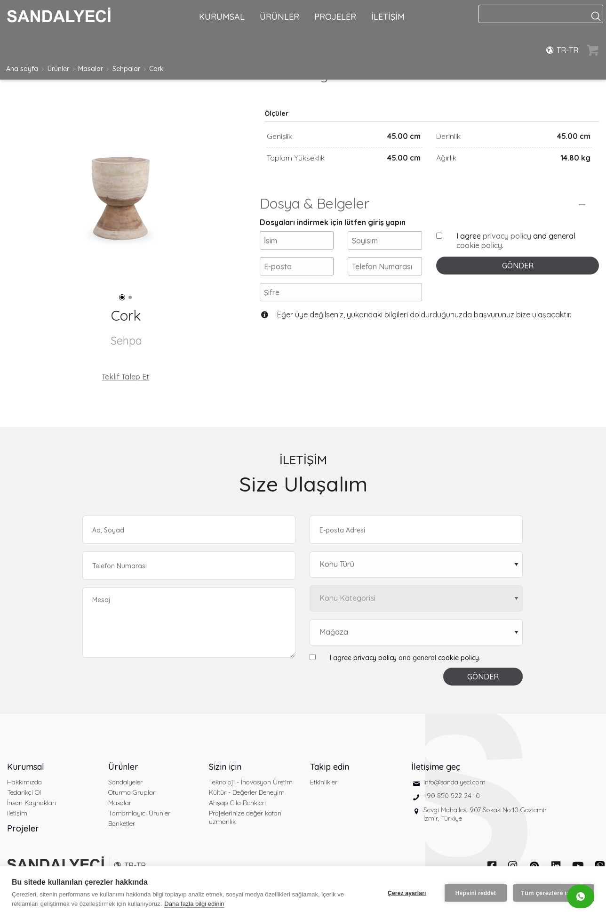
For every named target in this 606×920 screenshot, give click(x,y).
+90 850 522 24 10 (451, 795)
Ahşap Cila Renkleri (237, 803)
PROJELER (335, 16)
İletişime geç (435, 766)
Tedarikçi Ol (24, 792)
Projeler (23, 828)
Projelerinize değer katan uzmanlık (245, 817)
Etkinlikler (323, 782)
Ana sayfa (22, 69)
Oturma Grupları (132, 792)
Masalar (90, 69)
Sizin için (225, 766)
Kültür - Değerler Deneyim (247, 792)
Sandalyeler (125, 782)
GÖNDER (518, 265)
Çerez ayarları (407, 893)
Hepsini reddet (475, 893)
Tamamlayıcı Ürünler (139, 813)
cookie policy (479, 245)
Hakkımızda (24, 782)
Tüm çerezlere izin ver (554, 892)
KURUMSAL (222, 16)
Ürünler (58, 69)
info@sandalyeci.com (454, 782)
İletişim (17, 813)
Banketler (121, 823)
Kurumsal (25, 766)
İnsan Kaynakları (31, 803)
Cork (156, 69)
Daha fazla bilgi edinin (194, 903)
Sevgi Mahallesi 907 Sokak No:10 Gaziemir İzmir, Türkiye (485, 814)
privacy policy (507, 236)
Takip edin (329, 766)
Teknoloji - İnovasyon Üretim (251, 782)
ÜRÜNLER (279, 16)
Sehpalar (126, 69)
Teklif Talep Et (125, 376)
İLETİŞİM (388, 16)
